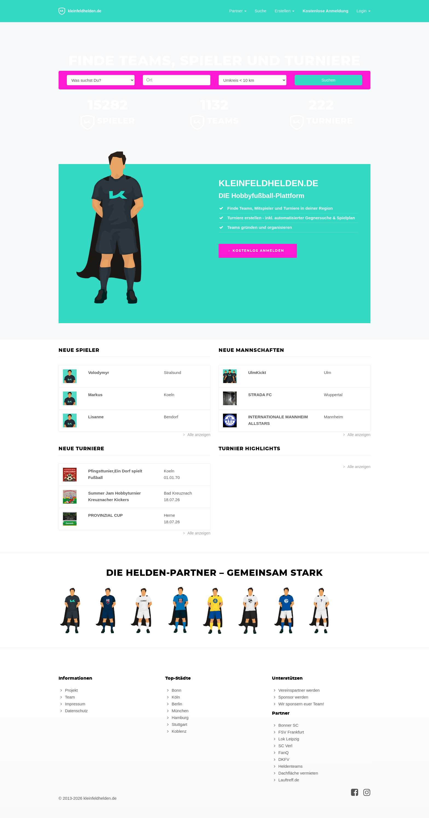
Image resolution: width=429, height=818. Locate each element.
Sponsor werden (290, 697)
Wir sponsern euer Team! (298, 704)
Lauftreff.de (285, 780)
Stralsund (172, 372)
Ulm (327, 372)
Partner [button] (238, 10)
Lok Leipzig (285, 739)
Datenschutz (73, 710)
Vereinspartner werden (296, 690)
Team (67, 697)
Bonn (173, 690)
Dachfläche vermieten (295, 773)
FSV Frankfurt (288, 732)
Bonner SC (285, 725)
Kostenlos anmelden (255, 250)
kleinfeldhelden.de (80, 11)
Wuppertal (333, 394)
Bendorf (171, 416)
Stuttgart (176, 724)
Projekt (68, 690)
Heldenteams (287, 766)
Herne (169, 515)
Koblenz (176, 731)
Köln (172, 697)
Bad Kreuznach (178, 493)
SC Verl (282, 745)
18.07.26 (172, 499)
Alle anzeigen (196, 435)
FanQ (280, 752)
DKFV (280, 759)
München (177, 710)
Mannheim (333, 416)
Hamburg (177, 717)
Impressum (72, 704)
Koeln (169, 394)
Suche (260, 10)
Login (363, 10)
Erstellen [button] (285, 10)
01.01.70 (172, 477)
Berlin (173, 704)
